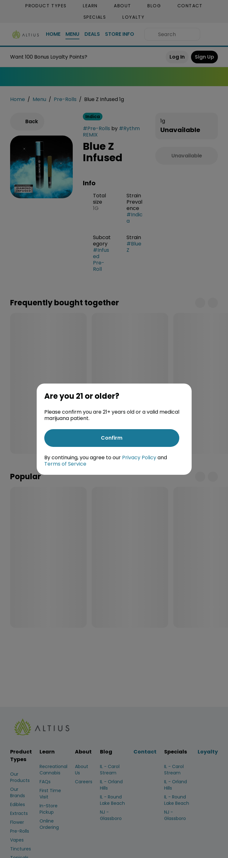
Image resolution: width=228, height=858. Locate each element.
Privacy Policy (139, 457)
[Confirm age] (111, 438)
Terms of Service (65, 463)
